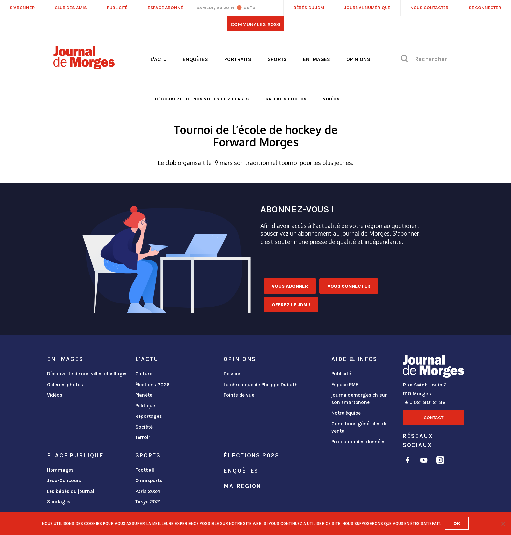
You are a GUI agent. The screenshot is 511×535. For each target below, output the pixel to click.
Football (144, 470)
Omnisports (148, 480)
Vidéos (331, 99)
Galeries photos (286, 99)
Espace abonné (165, 7)
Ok (456, 523)
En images (316, 59)
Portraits (237, 59)
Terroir (142, 437)
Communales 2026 (255, 24)
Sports (277, 59)
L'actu (158, 59)
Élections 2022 (251, 455)
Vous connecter (349, 286)
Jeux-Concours (64, 480)
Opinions (358, 59)
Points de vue (239, 395)
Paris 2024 (147, 491)
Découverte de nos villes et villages (202, 99)
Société (144, 427)
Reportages (148, 416)
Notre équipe (346, 413)
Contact (433, 417)
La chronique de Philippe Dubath (261, 384)
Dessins (232, 374)
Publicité (341, 374)
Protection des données (358, 442)
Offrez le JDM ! (291, 304)
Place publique (75, 455)
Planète (143, 395)
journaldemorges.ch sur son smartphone (359, 398)
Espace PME (344, 384)
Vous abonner (290, 286)
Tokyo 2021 (148, 502)
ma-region (242, 486)
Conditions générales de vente (359, 427)
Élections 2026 (152, 384)
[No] (503, 523)
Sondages (58, 502)
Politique (145, 406)
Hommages (60, 470)
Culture (143, 374)
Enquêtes (195, 59)
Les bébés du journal (70, 491)
